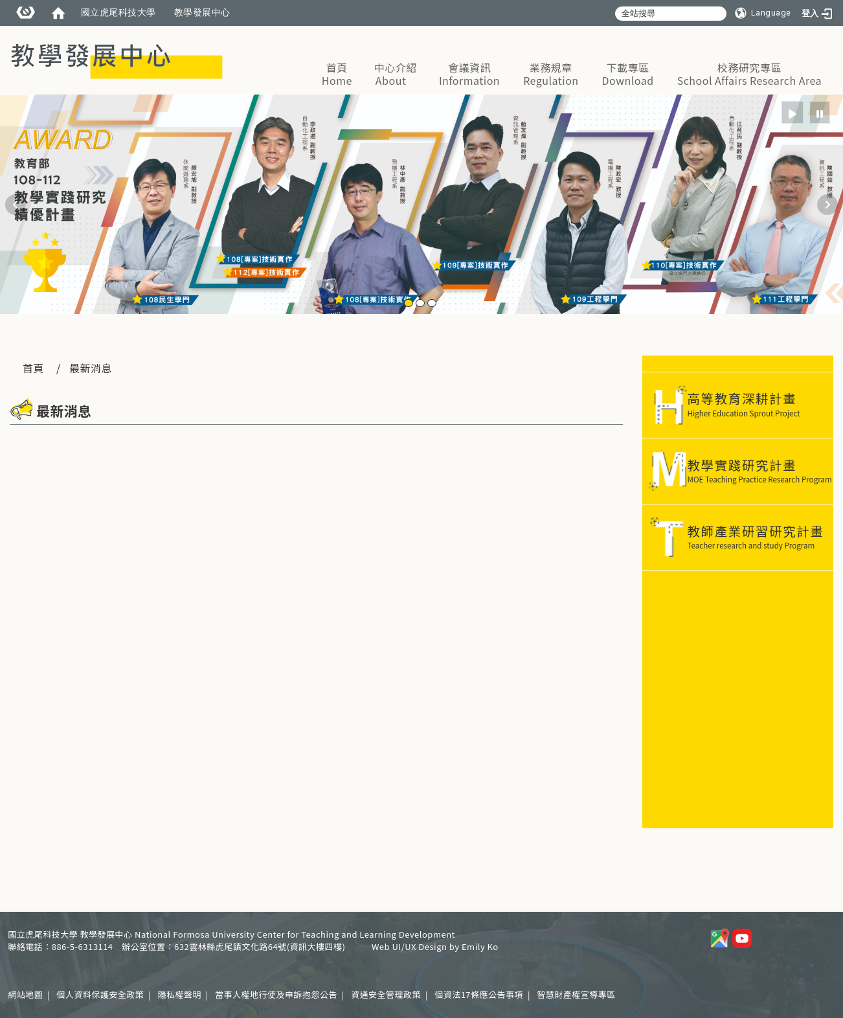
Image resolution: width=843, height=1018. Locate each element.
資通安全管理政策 (386, 994)
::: (828, 32)
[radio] (792, 112)
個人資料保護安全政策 (100, 994)
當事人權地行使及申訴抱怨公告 (276, 994)
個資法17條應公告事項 (478, 994)
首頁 (33, 368)
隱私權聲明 (179, 994)
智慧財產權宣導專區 (576, 994)
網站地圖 (25, 994)
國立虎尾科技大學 (118, 12)
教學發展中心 (202, 12)
